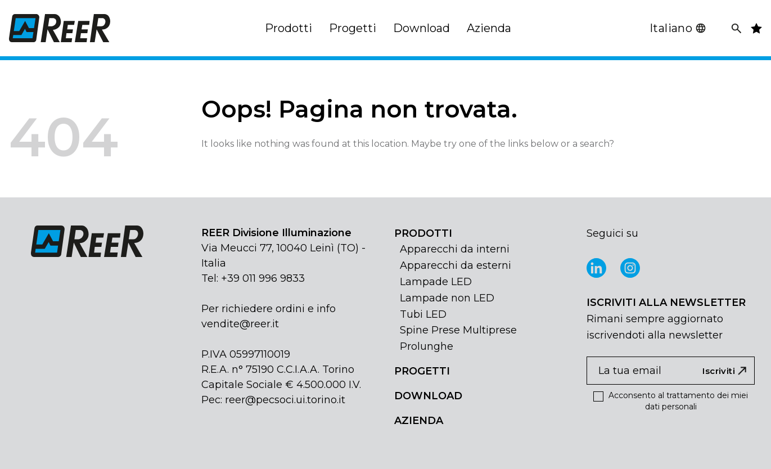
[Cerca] (736, 28)
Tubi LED (423, 314)
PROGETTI (422, 371)
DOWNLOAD (428, 396)
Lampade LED (436, 282)
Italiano (678, 28)
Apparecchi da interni (455, 249)
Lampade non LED (447, 298)
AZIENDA (418, 420)
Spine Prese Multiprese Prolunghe (458, 338)
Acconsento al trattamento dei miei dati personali (670, 400)
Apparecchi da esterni (455, 265)
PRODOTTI (423, 233)
